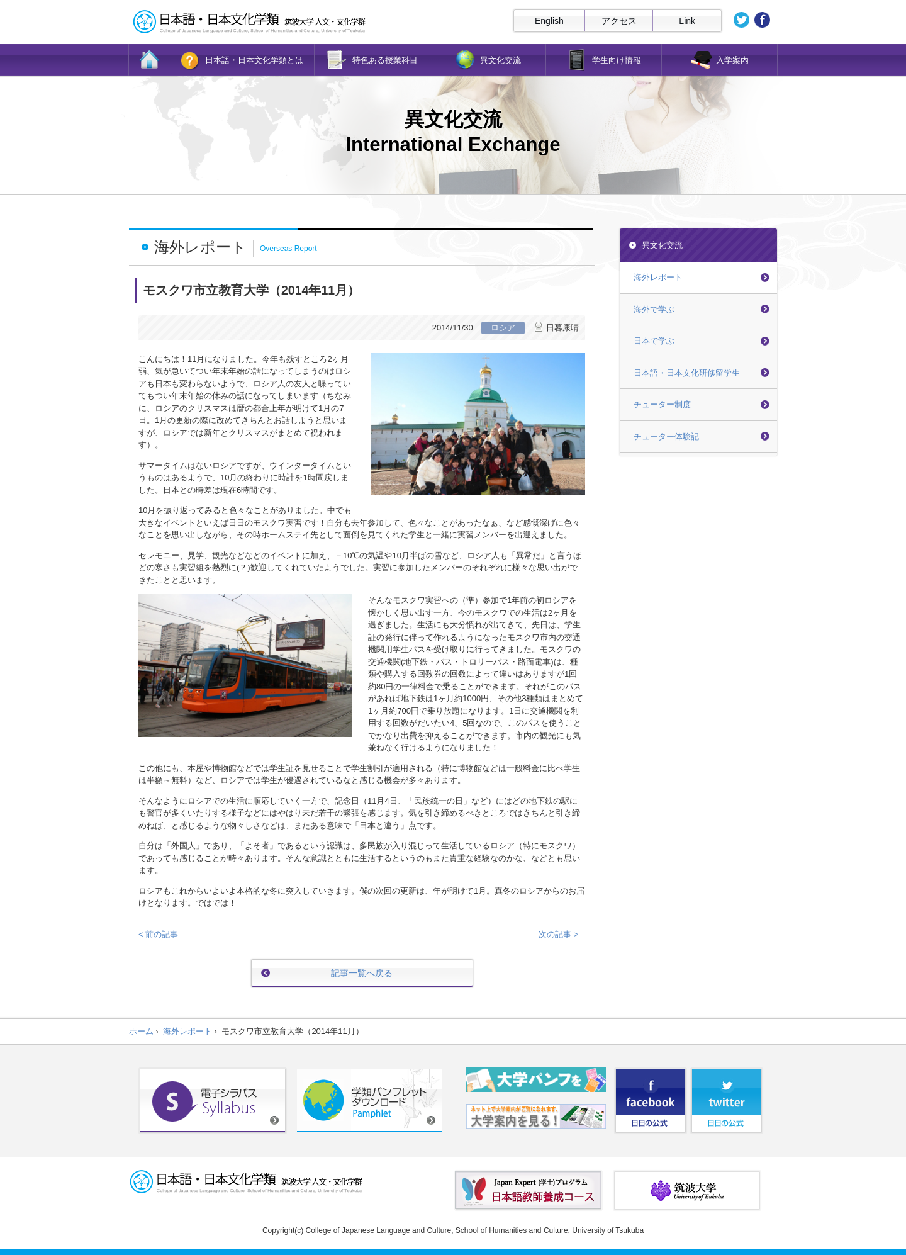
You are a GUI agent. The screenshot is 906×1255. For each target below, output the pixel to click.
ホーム (141, 1031)
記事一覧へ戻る (362, 973)
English (549, 21)
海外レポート (658, 277)
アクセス (619, 21)
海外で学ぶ (654, 309)
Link (687, 21)
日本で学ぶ (654, 341)
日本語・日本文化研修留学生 (687, 373)
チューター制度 (662, 404)
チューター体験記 (666, 436)
